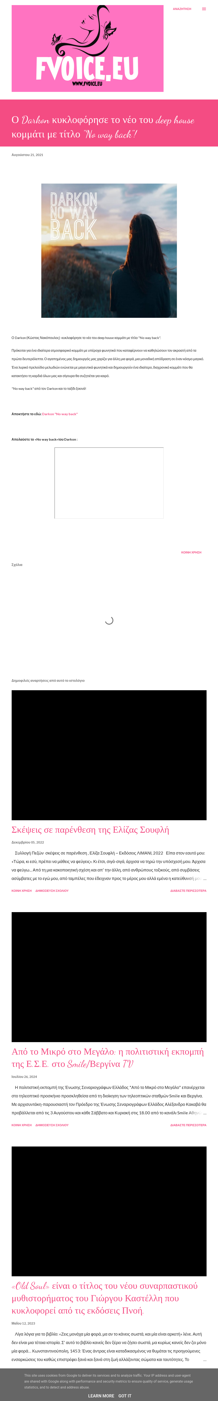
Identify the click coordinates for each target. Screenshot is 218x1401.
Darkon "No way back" (60, 414)
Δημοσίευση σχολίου (52, 890)
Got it (125, 1395)
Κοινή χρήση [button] (191, 552)
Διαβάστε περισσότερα (188, 890)
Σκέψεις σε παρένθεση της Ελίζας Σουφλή (90, 829)
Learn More (101, 1395)
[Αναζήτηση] (182, 9)
